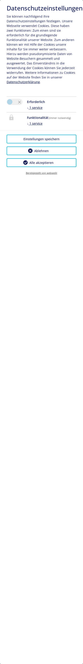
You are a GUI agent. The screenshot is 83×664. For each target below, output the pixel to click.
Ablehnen (41, 151)
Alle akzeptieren (41, 163)
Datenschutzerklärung (23, 82)
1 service (34, 107)
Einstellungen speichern (41, 139)
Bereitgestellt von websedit (41, 173)
